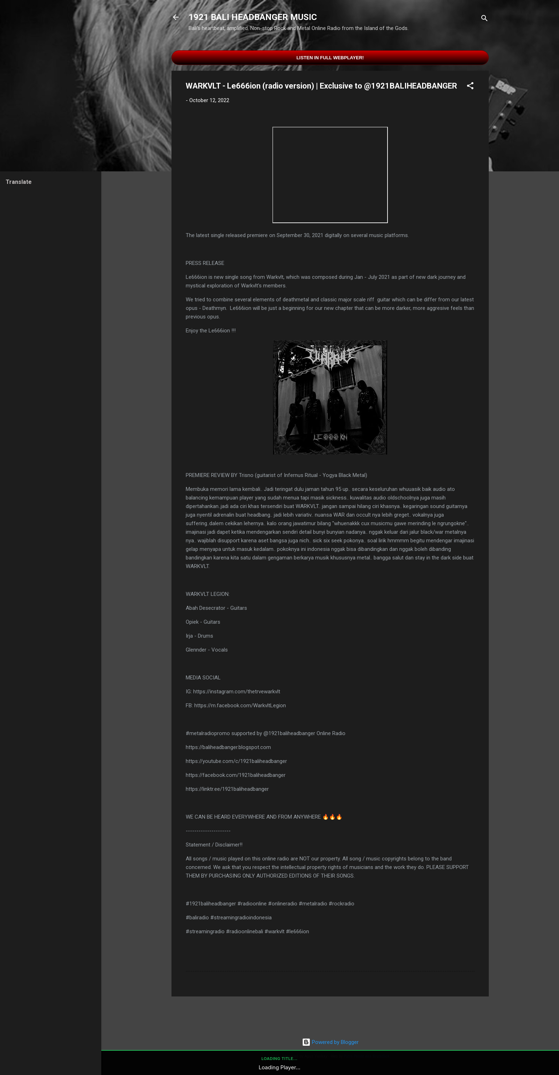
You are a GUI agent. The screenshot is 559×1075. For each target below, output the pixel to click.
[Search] (484, 19)
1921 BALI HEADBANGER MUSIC (253, 17)
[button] (470, 86)
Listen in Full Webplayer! (330, 57)
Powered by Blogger (330, 1042)
